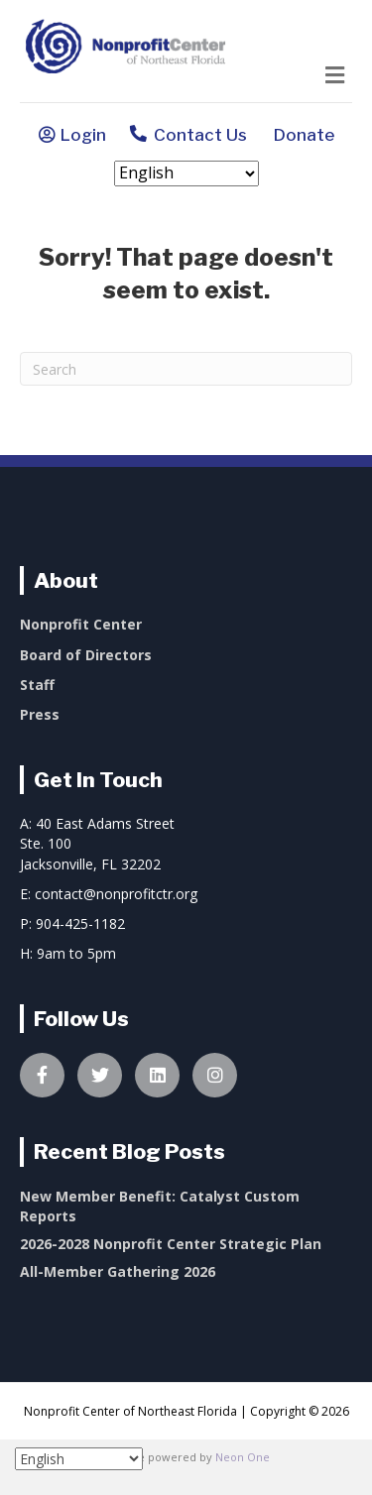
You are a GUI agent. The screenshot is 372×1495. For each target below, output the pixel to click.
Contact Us (188, 137)
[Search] (186, 369)
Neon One (242, 1456)
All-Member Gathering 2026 (117, 1271)
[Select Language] (186, 173)
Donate (300, 135)
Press (40, 714)
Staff (37, 684)
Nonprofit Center (81, 624)
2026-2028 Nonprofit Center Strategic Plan (170, 1243)
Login (83, 135)
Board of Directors (86, 654)
